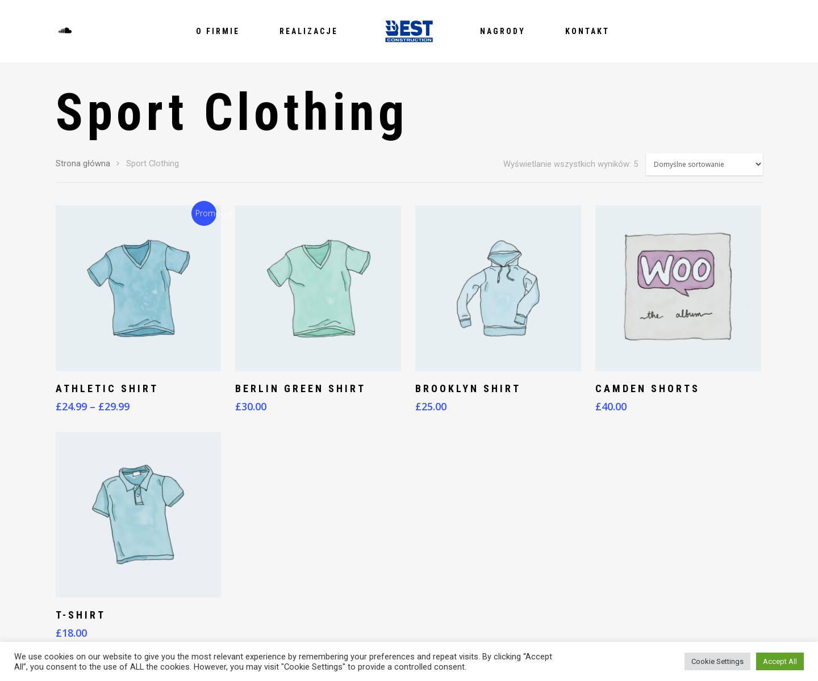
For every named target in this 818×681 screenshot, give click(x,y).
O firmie (218, 31)
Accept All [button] (780, 661)
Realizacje (308, 31)
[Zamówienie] (704, 164)
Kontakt (587, 31)
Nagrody (502, 31)
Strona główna (83, 163)
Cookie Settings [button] (717, 661)
